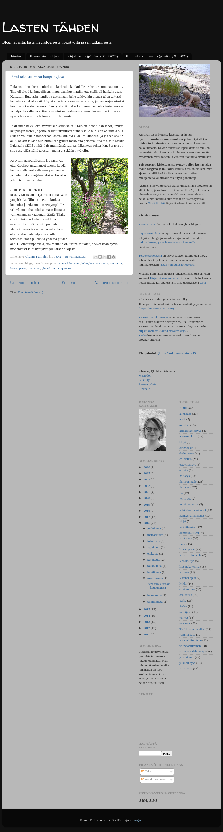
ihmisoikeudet (188, 481)
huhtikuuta (154, 572)
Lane (182, 544)
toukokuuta (155, 566)
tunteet (183, 617)
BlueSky (144, 380)
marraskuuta (155, 535)
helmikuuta (155, 595)
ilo (181, 493)
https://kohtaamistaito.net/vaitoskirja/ (162, 331)
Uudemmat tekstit (26, 282)
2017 (147, 517)
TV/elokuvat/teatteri (192, 629)
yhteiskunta (49, 268)
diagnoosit (186, 447)
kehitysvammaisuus (192, 515)
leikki (183, 583)
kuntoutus (116, 263)
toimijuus (185, 612)
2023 (147, 479)
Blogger (137, 820)
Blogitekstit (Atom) (30, 292)
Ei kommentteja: (76, 256)
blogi (182, 442)
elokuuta (153, 553)
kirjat (182, 521)
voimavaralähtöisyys (192, 651)
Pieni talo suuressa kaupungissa (37, 77)
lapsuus (184, 572)
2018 (147, 510)
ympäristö (64, 268)
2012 (147, 628)
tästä (203, 282)
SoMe (183, 606)
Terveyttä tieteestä (150, 255)
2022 (147, 486)
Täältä (143, 335)
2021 (147, 492)
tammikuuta (155, 601)
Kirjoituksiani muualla (164, 278)
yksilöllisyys (187, 663)
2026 (147, 467)
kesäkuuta (154, 559)
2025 (147, 473)
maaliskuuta (155, 578)
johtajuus (185, 498)
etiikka (183, 470)
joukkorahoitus (188, 504)
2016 (147, 523)
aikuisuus (185, 413)
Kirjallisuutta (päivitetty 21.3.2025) (92, 56)
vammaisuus (187, 634)
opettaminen (187, 589)
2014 (147, 615)
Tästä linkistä (157, 203)
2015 (147, 609)
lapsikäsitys (186, 561)
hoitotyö (184, 476)
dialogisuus (186, 453)
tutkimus (184, 623)
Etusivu (16, 56)
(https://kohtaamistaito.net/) (156, 308)
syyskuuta (154, 547)
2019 (147, 504)
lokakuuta (154, 541)
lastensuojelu (187, 578)
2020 (147, 498)
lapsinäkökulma (189, 566)
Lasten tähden (50, 27)
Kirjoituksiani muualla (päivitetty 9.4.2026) (157, 56)
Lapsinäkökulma (149, 233)
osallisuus (34, 268)
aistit (182, 419)
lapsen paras (18, 268)
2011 (147, 634)
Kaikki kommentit (154, 779)
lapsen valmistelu (190, 555)
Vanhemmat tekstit (111, 282)
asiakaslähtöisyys (69, 263)
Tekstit (147, 771)
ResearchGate (147, 384)
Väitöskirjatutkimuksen (154, 317)
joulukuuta (154, 528)
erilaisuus (185, 459)
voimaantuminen (190, 645)
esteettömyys (187, 464)
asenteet (184, 425)
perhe (182, 600)
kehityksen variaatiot (95, 263)
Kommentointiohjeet (44, 56)
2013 (147, 622)
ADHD (184, 408)
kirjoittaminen (188, 527)
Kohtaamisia (147, 224)
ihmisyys (185, 487)
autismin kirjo (188, 436)
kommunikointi (189, 532)
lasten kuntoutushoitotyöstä (177, 264)
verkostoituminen (190, 640)
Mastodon (145, 375)
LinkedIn (145, 389)
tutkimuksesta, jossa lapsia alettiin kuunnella (167, 242)
